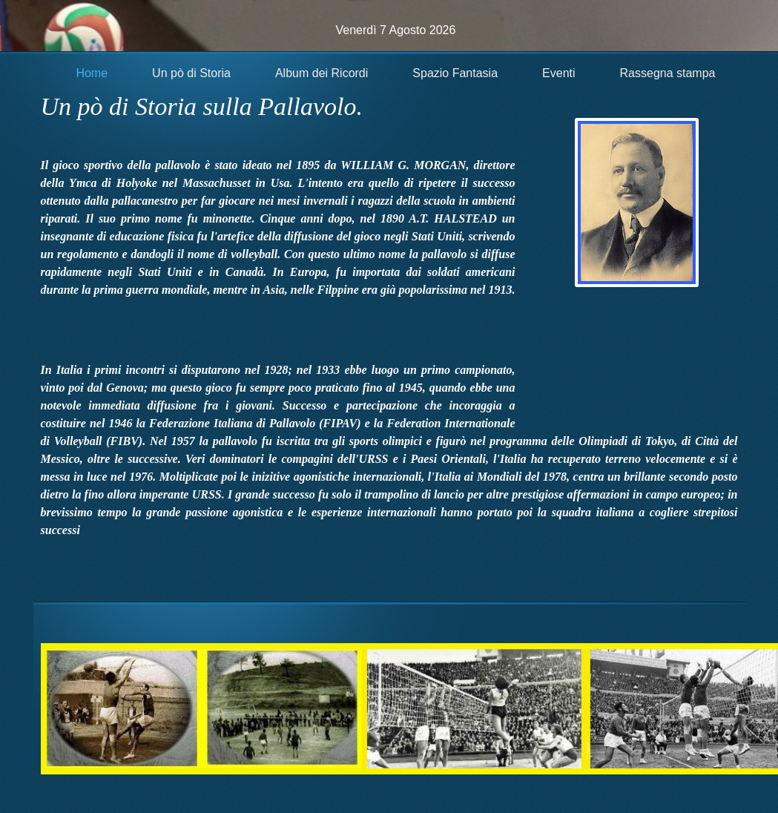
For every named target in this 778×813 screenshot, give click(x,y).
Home (92, 73)
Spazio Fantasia (455, 73)
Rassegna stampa (668, 73)
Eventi (558, 73)
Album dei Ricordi (321, 73)
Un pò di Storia (191, 73)
